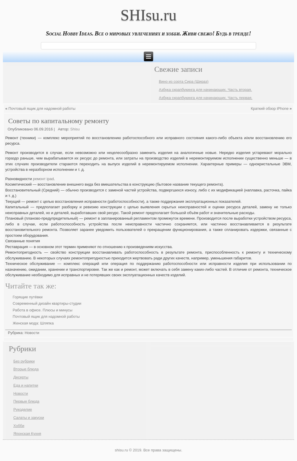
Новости (32, 333)
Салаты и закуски (28, 417)
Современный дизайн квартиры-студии (47, 303)
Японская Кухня (27, 433)
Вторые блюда (26, 369)
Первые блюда (26, 401)
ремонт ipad (43, 179)
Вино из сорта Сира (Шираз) (184, 81)
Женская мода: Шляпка (33, 323)
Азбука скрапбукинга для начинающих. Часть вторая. (205, 89)
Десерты (20, 377)
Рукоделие (22, 409)
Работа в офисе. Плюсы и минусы (43, 310)
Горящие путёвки (28, 297)
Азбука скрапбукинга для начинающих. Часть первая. (205, 98)
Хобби (18, 426)
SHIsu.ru (148, 15)
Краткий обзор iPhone (270, 108)
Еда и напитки (25, 385)
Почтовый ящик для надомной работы (41, 108)
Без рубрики (24, 361)
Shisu (75, 129)
